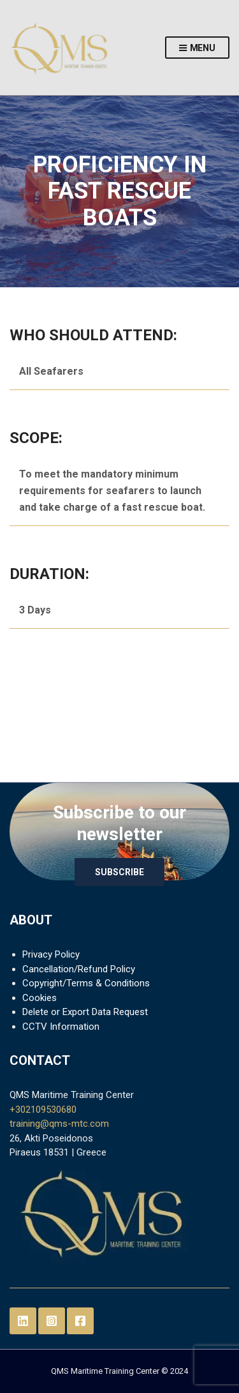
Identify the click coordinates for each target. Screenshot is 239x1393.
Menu (197, 48)
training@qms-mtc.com (59, 1123)
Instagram (51, 1320)
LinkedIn (23, 1320)
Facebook (80, 1320)
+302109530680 (43, 1109)
